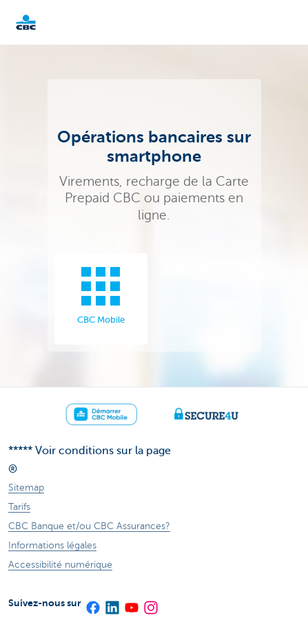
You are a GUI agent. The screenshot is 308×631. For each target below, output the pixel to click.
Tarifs (19, 507)
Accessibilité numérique (60, 564)
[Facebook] (92, 603)
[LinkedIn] (111, 603)
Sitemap (26, 487)
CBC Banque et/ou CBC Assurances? (89, 526)
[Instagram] (150, 603)
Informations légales (52, 545)
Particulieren (48, 22)
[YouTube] (131, 603)
